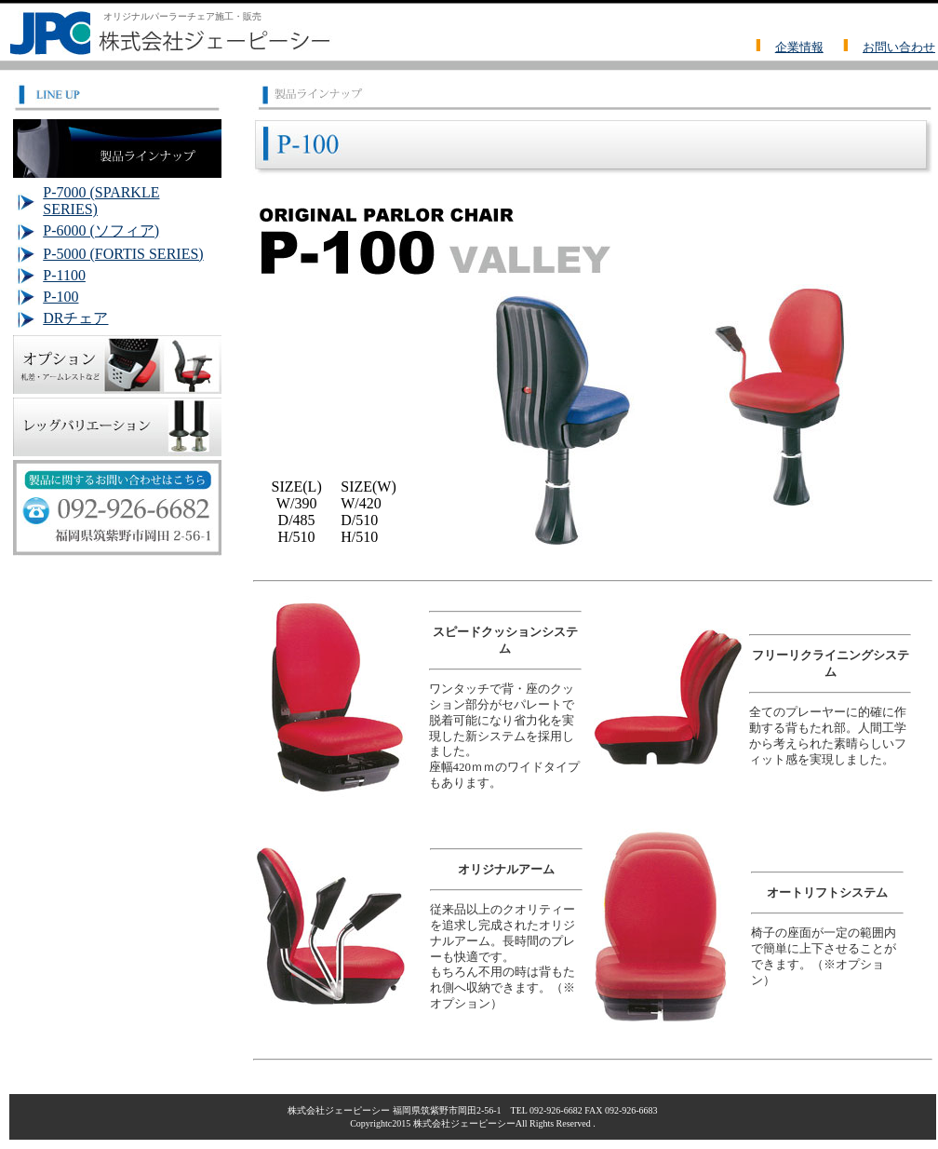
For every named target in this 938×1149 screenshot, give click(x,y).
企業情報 (799, 47)
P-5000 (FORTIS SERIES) (123, 254)
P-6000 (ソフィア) (101, 230)
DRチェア (75, 318)
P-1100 (64, 275)
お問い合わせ (899, 47)
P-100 (60, 296)
